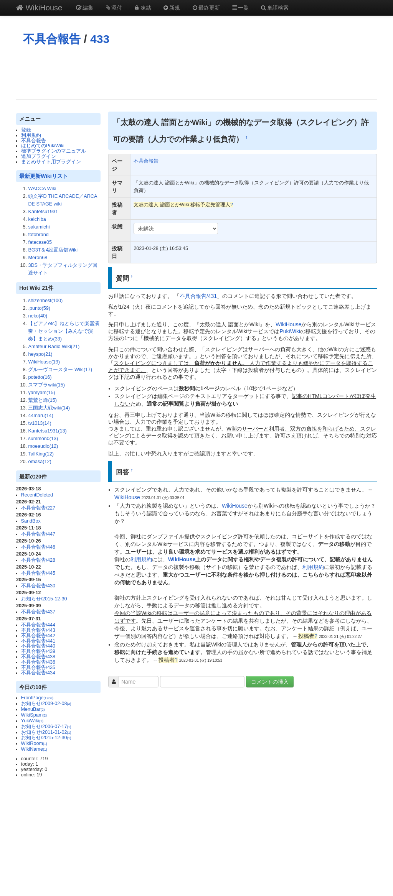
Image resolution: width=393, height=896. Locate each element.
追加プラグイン (38, 156)
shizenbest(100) (45, 300)
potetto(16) (39, 377)
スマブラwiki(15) (46, 385)
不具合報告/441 (38, 641)
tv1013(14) (39, 423)
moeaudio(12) (43, 446)
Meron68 (37, 257)
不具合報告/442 (38, 635)
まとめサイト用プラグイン (51, 161)
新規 (171, 8)
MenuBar (33, 709)
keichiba (37, 219)
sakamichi (39, 227)
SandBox (31, 521)
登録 (26, 130)
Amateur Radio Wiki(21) (53, 346)
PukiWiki (289, 331)
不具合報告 (52, 39)
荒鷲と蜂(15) (42, 400)
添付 (113, 8)
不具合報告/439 (38, 651)
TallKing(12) (41, 454)
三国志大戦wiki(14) (48, 408)
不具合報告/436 (38, 662)
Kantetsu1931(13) (47, 431)
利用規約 (31, 135)
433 (99, 39)
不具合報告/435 (38, 667)
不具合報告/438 (38, 656)
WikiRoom (34, 743)
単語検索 (274, 8)
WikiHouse (39, 7)
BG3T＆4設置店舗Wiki (53, 250)
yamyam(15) (41, 392)
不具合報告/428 (38, 560)
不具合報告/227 (38, 508)
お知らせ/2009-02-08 (46, 703)
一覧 (240, 8)
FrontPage (37, 697)
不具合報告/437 (38, 612)
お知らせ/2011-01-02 (46, 732)
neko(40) (37, 316)
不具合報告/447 (38, 534)
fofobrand (38, 234)
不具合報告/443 (38, 630)
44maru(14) (40, 415)
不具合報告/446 (38, 547)
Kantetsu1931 (43, 211)
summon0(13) (43, 438)
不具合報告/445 (38, 573)
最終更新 (206, 8)
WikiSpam (34, 715)
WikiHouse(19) (44, 362)
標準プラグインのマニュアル (53, 151)
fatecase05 (40, 242)
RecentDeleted (37, 495)
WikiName (34, 749)
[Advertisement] (196, 72)
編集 (84, 8)
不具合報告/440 (38, 646)
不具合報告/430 (38, 586)
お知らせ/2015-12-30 (44, 599)
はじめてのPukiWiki (42, 145)
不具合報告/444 (38, 625)
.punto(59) (39, 308)
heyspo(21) (40, 354)
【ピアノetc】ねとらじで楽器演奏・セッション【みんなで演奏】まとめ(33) (63, 331)
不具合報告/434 (38, 673)
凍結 (142, 8)
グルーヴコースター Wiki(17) (60, 369)
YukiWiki (32, 720)
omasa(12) (39, 461)
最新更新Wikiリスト (43, 176)
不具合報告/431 (198, 296)
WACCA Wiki (42, 188)
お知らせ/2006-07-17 (46, 726)
